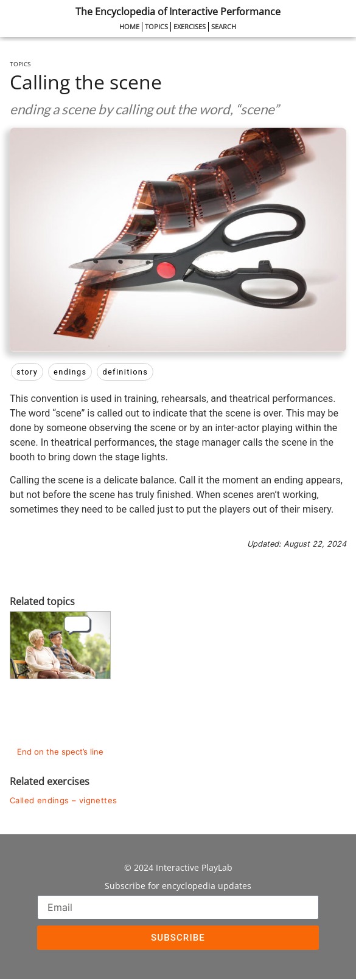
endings (70, 371)
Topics (156, 26)
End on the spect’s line (60, 751)
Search (223, 26)
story (27, 371)
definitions (125, 371)
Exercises (189, 26)
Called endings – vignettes (63, 800)
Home (129, 26)
